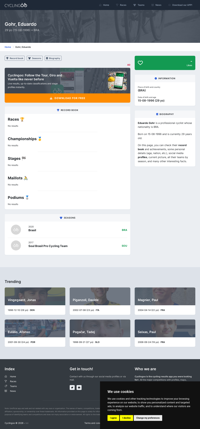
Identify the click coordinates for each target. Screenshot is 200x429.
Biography (53, 58)
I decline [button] (126, 418)
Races (13, 381)
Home (8, 47)
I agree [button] (113, 418)
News (13, 391)
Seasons (34, 58)
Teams (13, 386)
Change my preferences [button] (148, 418)
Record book (14, 58)
